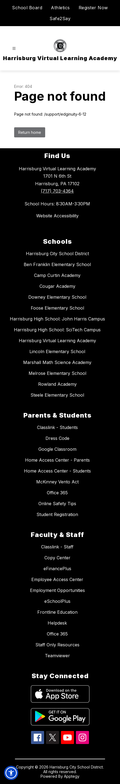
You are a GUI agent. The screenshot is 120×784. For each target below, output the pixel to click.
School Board (27, 7)
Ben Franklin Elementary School (57, 264)
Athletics (60, 7)
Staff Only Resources (57, 644)
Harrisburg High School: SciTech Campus (57, 329)
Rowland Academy (57, 384)
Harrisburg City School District (57, 253)
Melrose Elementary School (57, 373)
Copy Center (57, 557)
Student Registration (57, 514)
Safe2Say (60, 18)
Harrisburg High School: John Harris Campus (57, 319)
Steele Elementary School (57, 395)
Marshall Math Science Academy (57, 362)
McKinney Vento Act (57, 481)
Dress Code (57, 438)
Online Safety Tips (57, 503)
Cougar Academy (57, 286)
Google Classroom (57, 449)
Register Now (93, 7)
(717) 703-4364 (57, 191)
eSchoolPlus (57, 601)
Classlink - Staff (57, 547)
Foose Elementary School (57, 308)
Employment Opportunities (57, 590)
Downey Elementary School (57, 297)
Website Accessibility (57, 215)
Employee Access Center (57, 579)
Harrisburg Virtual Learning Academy (57, 340)
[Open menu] (14, 48)
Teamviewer (57, 655)
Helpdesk (57, 623)
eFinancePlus (57, 568)
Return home (29, 132)
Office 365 (57, 492)
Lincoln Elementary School (57, 351)
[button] (11, 773)
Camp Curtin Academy (57, 275)
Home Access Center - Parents (57, 460)
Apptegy (71, 776)
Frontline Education (57, 612)
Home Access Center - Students (57, 471)
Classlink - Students (57, 427)
